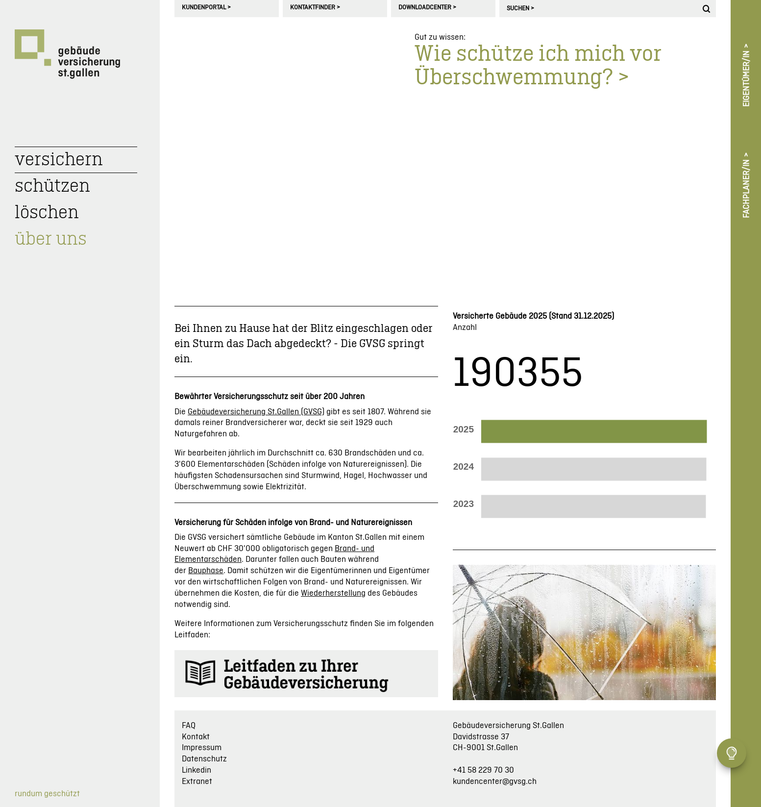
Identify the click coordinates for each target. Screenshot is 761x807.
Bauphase (205, 570)
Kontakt (196, 736)
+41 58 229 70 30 (483, 770)
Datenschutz (204, 759)
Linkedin (196, 770)
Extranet (197, 781)
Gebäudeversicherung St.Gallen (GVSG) (256, 411)
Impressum (201, 747)
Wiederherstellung (333, 593)
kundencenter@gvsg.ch (495, 781)
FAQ (189, 725)
